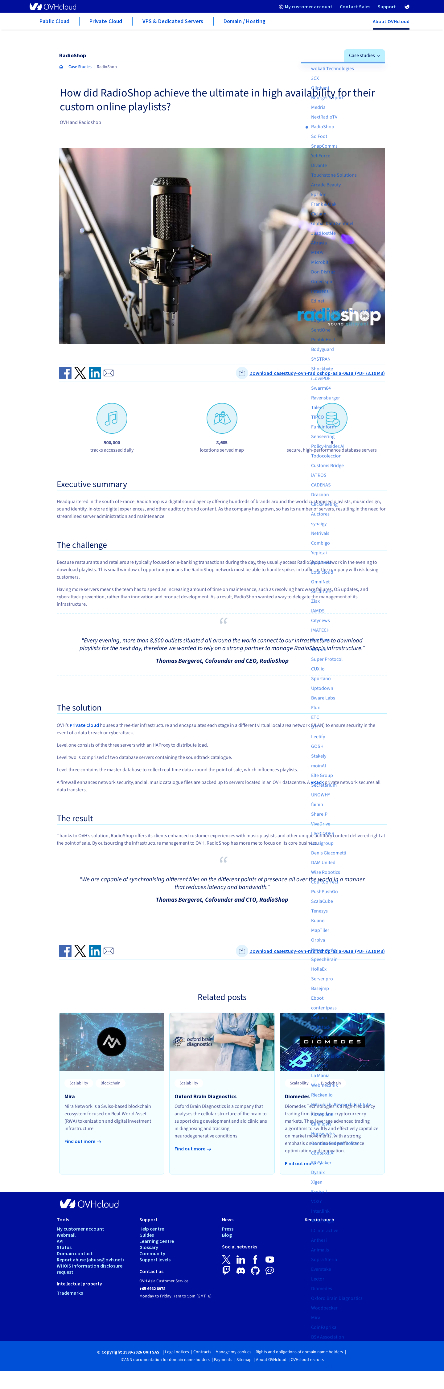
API (60, 1241)
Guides (146, 1235)
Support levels (155, 1259)
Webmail (66, 1235)
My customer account (80, 1229)
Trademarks (70, 1293)
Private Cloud (84, 725)
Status (64, 1247)
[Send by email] (108, 373)
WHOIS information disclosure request (89, 1269)
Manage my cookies (233, 1352)
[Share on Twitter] (80, 373)
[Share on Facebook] (65, 373)
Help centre (151, 1229)
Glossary (148, 1247)
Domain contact (75, 1253)
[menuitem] (305, 6)
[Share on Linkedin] (95, 373)
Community (152, 1253)
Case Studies (80, 67)
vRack (317, 782)
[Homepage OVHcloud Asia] (61, 67)
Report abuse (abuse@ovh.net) (90, 1259)
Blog (227, 1235)
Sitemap (244, 1360)
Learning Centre (156, 1241)
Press (227, 1229)
